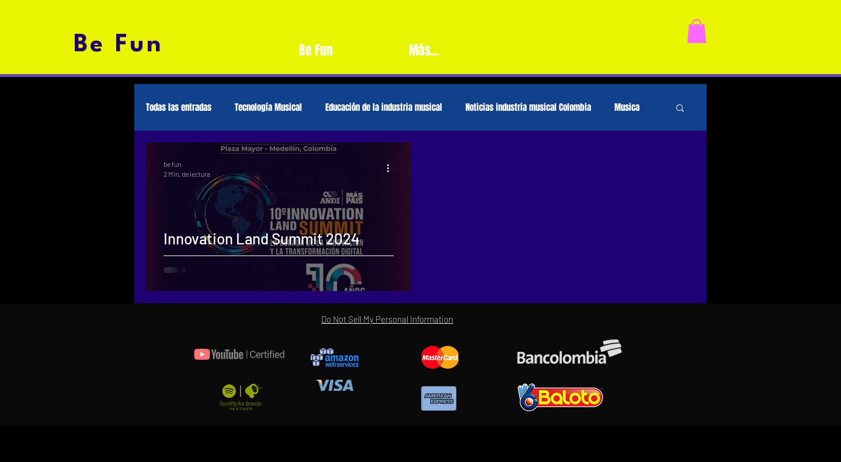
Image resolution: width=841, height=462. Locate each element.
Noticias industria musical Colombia (528, 107)
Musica (627, 107)
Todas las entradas (178, 107)
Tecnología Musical (268, 107)
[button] (697, 31)
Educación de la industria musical (383, 107)
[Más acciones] (392, 168)
